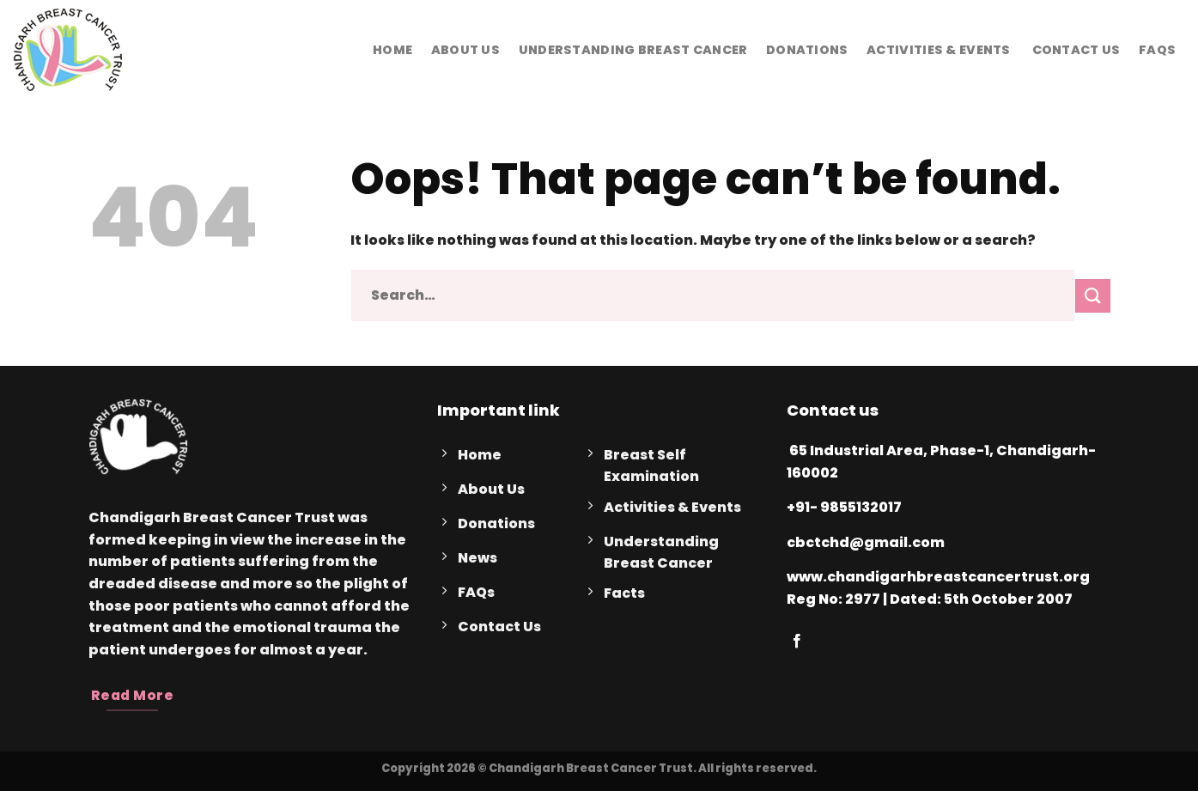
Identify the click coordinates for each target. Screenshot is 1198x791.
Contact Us (1074, 49)
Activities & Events (938, 49)
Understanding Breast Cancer (633, 49)
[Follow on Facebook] (797, 641)
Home (392, 49)
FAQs (1157, 49)
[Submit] (1092, 296)
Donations (807, 49)
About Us (465, 49)
